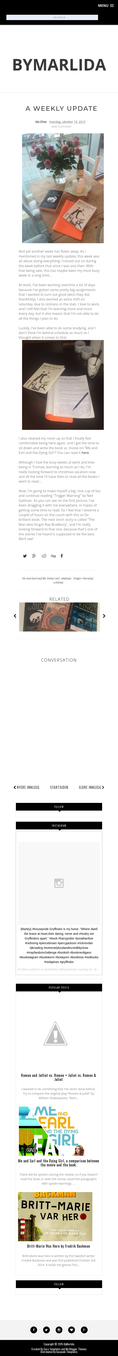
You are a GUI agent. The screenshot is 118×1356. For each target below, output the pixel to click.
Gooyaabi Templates (66, 1352)
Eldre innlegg (92, 787)
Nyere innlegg (28, 787)
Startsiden (59, 787)
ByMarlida (59, 64)
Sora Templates (52, 1349)
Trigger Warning (83, 578)
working (58, 582)
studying (66, 578)
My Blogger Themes (76, 1349)
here (85, 452)
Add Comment (61, 126)
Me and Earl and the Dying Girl (41, 578)
